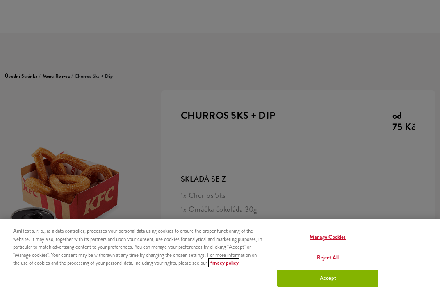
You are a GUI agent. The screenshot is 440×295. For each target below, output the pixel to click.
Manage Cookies (328, 237)
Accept (328, 278)
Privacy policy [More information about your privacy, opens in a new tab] (224, 263)
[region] (220, 257)
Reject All (328, 257)
